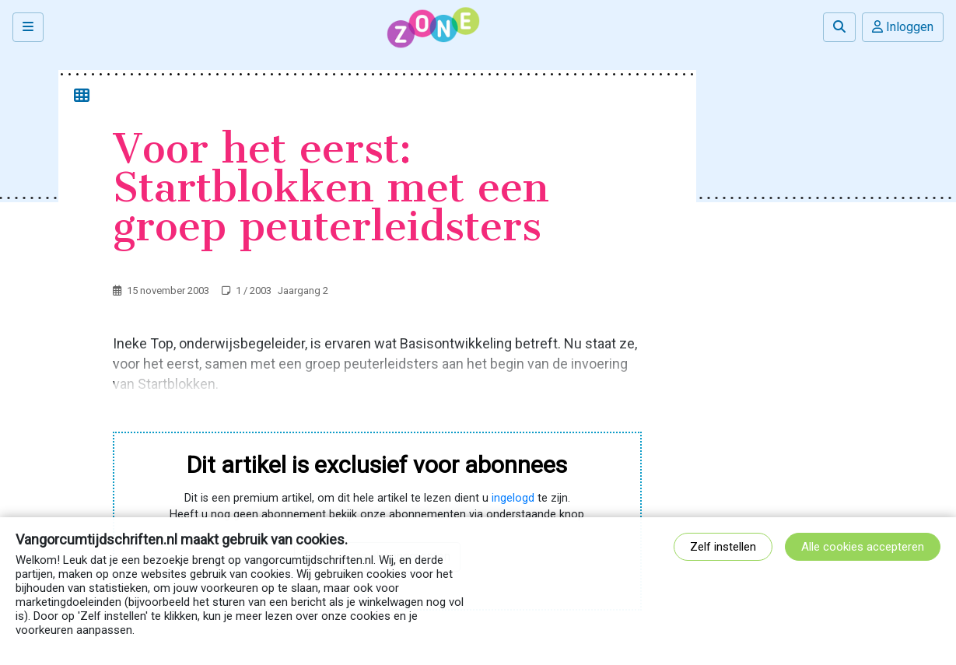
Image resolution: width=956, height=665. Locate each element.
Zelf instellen (723, 547)
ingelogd (513, 498)
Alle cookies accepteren (862, 547)
